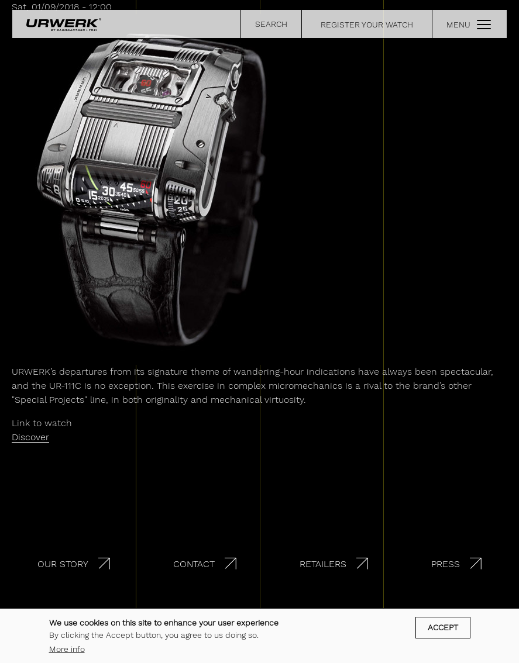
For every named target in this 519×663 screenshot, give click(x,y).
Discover (30, 437)
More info (67, 649)
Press (445, 563)
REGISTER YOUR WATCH (367, 24)
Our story (62, 563)
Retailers (323, 563)
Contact (194, 563)
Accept (443, 627)
